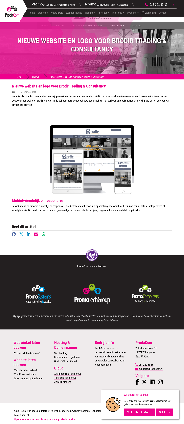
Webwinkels (57, 12)
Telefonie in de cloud (65, 377)
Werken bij (149, 12)
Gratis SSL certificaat (65, 361)
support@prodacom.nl (151, 368)
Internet (102, 12)
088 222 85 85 (159, 4)
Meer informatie (139, 412)
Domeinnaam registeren (67, 357)
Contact (163, 12)
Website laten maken (25, 370)
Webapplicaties (74, 12)
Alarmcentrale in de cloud (67, 373)
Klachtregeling (68, 419)
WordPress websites (25, 374)
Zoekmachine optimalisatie (28, 378)
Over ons (132, 12)
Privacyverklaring (50, 419)
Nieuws (35, 76)
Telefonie (117, 12)
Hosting (89, 12)
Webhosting (60, 353)
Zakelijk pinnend (62, 382)
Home (32, 12)
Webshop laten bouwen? (27, 353)
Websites (43, 12)
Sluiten (164, 412)
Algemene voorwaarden (26, 419)
